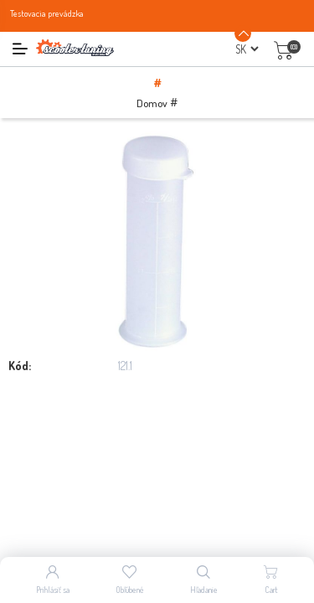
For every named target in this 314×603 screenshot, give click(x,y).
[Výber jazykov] (246, 49)
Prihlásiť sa (52, 590)
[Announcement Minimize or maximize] (242, 33)
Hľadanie (204, 590)
